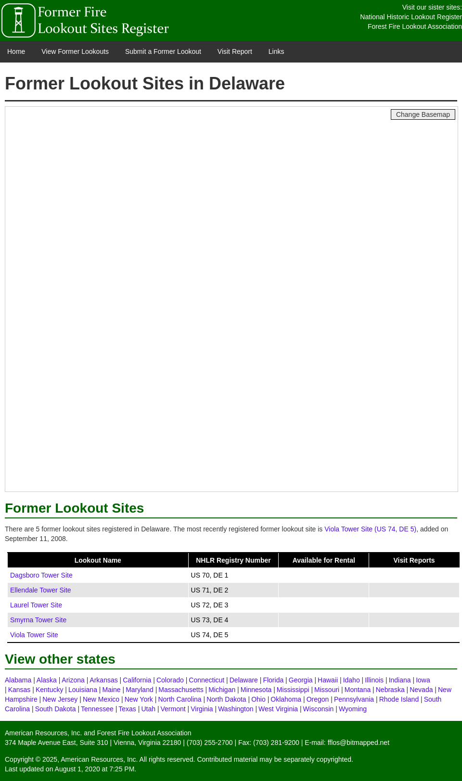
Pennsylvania (354, 699)
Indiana (400, 680)
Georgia (301, 680)
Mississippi (293, 689)
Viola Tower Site (34, 635)
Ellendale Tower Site (40, 590)
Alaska (47, 680)
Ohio (258, 699)
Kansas (19, 689)
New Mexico (101, 699)
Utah (148, 709)
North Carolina (179, 699)
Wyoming (353, 709)
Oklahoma (285, 699)
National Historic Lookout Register (411, 17)
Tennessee (97, 709)
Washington (235, 709)
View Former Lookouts (75, 51)
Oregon (318, 699)
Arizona (73, 680)
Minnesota (256, 689)
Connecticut (206, 680)
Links (276, 51)
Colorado (170, 680)
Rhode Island (399, 699)
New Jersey (59, 699)
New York (139, 699)
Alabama (18, 680)
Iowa (423, 680)
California (137, 680)
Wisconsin (318, 709)
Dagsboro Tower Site (41, 575)
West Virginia (278, 709)
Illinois (374, 680)
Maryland (140, 689)
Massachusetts (180, 689)
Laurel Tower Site (36, 605)
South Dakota (55, 709)
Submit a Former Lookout (163, 51)
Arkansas (103, 680)
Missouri (326, 689)
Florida (273, 680)
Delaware (244, 680)
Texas (127, 709)
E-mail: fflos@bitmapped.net (347, 742)
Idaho (351, 680)
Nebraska (390, 689)
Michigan (221, 689)
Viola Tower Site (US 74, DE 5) (370, 529)
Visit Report (235, 51)
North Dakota (226, 699)
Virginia (202, 709)
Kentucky (50, 689)
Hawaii (328, 680)
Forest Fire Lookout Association (415, 26)
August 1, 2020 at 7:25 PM (95, 769)
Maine (111, 689)
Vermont (173, 709)
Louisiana (82, 689)
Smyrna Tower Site (38, 620)
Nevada (421, 689)
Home (16, 51)
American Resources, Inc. (43, 733)
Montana (358, 689)
